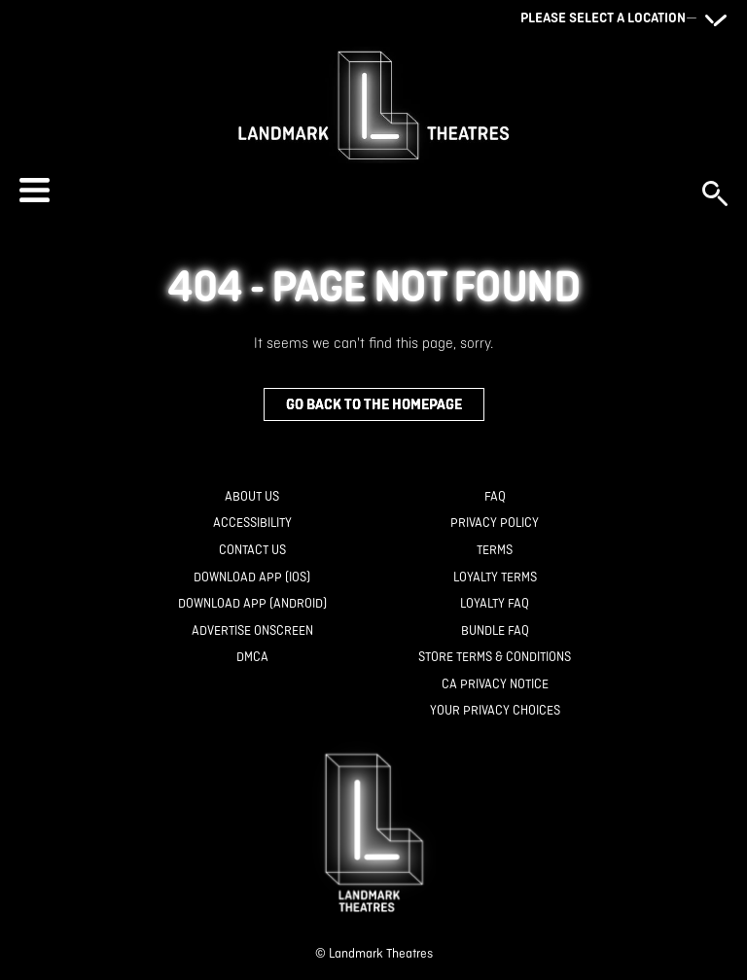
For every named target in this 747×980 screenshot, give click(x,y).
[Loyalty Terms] (495, 578)
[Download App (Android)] (252, 604)
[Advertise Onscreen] (252, 631)
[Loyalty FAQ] (494, 604)
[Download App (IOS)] (252, 578)
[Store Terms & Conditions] (494, 658)
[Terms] (495, 551)
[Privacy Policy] (494, 523)
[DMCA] (252, 658)
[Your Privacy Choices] (495, 711)
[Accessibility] (252, 523)
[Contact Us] (252, 551)
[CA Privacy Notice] (495, 685)
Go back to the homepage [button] (374, 404)
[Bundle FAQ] (495, 631)
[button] (351, 190)
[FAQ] (495, 497)
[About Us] (252, 497)
